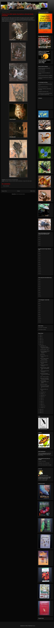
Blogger (33, 625)
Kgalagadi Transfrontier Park (43, 91)
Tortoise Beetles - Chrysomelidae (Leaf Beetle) (44, 381)
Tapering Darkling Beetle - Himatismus (44, 371)
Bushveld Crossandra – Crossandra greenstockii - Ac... (45, 374)
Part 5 (39, 243)
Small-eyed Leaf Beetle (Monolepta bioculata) (44, 379)
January (42, 407)
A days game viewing (42, 329)
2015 (41, 338)
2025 (41, 335)
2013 (41, 341)
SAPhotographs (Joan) (43, 475)
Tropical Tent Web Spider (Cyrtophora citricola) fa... (44, 386)
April (41, 402)
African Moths (40, 455)
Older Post (32, 191)
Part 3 (39, 239)
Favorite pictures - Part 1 (44, 349)
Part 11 (39, 320)
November (42, 392)
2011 (41, 344)
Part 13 (39, 273)
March (41, 404)
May (41, 401)
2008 (41, 412)
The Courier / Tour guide (42, 327)
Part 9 (39, 266)
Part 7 (39, 262)
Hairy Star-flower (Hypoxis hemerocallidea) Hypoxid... (45, 352)
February (42, 405)
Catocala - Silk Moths (42, 461)
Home (18, 191)
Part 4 (39, 241)
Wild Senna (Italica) (43, 384)
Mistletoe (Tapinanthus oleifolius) (44, 365)
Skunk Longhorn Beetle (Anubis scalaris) (44, 359)
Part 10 (39, 268)
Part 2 (39, 237)
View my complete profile (42, 480)
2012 (41, 342)
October (42, 393)
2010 (41, 409)
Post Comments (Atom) (21, 194)
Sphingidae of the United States (43, 463)
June (41, 399)
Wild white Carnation (44, 360)
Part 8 (39, 264)
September (42, 395)
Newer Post (4, 191)
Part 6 (39, 260)
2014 (41, 339)
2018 (41, 336)
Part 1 (39, 235)
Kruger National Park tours (43, 86)
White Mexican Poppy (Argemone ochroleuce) (44, 347)
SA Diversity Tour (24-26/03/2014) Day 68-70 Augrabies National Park (45, 94)
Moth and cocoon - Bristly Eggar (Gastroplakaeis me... (44, 368)
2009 (41, 410)
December (42, 345)
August (41, 396)
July (41, 398)
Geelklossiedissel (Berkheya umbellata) (45, 75)
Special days (42, 354)
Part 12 (39, 271)
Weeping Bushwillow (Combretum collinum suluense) (44, 69)
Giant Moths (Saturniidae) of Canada (44, 464)
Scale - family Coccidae (44, 376)
